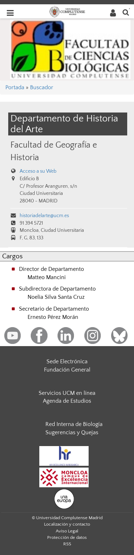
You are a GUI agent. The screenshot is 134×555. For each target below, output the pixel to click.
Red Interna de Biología (74, 424)
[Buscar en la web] (126, 12)
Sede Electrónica (67, 361)
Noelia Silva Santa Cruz (56, 297)
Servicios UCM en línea (67, 393)
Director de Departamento (51, 269)
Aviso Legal (67, 531)
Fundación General (67, 370)
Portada (14, 87)
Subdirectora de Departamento (57, 289)
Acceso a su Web (38, 171)
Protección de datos (67, 537)
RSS (67, 543)
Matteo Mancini (47, 277)
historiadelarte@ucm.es (44, 216)
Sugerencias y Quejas (71, 432)
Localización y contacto (67, 524)
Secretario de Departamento (54, 309)
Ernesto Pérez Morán (53, 317)
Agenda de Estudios (67, 401)
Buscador (41, 87)
